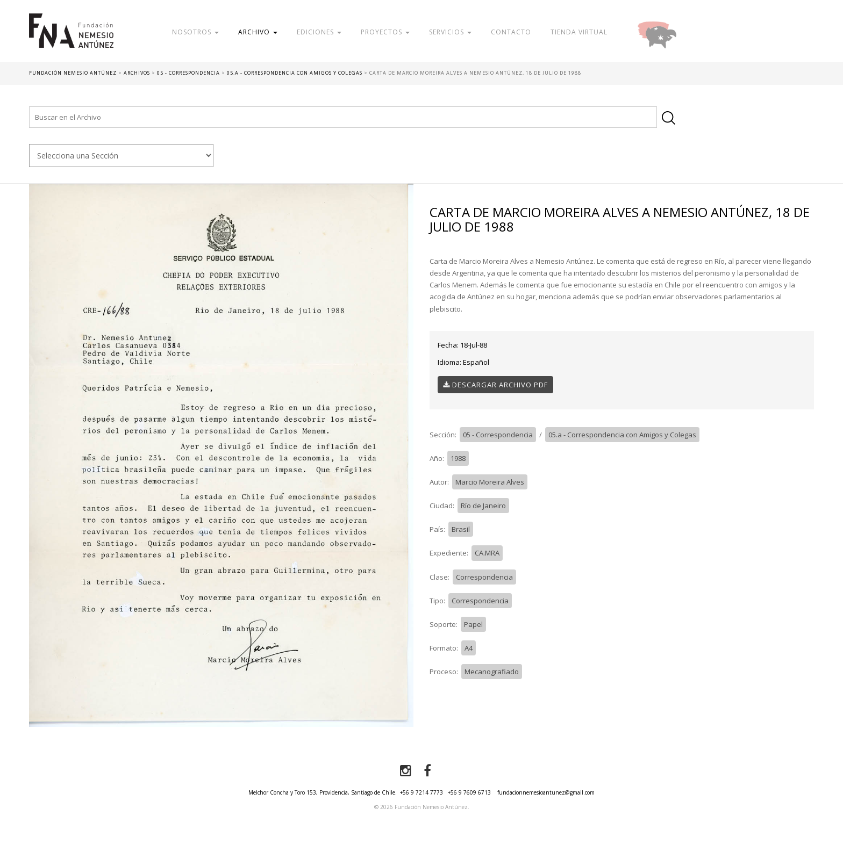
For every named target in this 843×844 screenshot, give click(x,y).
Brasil (461, 529)
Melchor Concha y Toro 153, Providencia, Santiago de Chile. (322, 792)
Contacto (511, 32)
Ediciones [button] (319, 32)
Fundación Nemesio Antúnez (71, 37)
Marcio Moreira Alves (489, 482)
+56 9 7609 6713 (469, 792)
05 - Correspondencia (498, 434)
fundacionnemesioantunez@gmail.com (546, 792)
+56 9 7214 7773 (421, 792)
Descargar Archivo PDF (495, 384)
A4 (469, 648)
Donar (692, 32)
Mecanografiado (492, 671)
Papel (473, 624)
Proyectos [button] (385, 32)
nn (121, 155)
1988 (458, 458)
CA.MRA (487, 553)
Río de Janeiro (483, 505)
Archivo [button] (257, 32)
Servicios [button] (450, 32)
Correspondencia (484, 577)
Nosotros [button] (195, 32)
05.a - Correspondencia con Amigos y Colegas (622, 434)
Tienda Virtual (579, 32)
